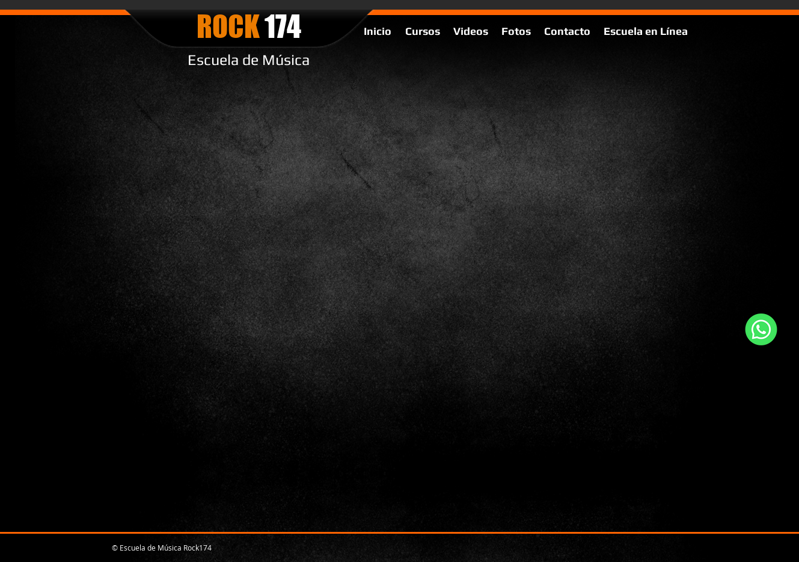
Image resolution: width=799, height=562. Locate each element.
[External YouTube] (412, 197)
